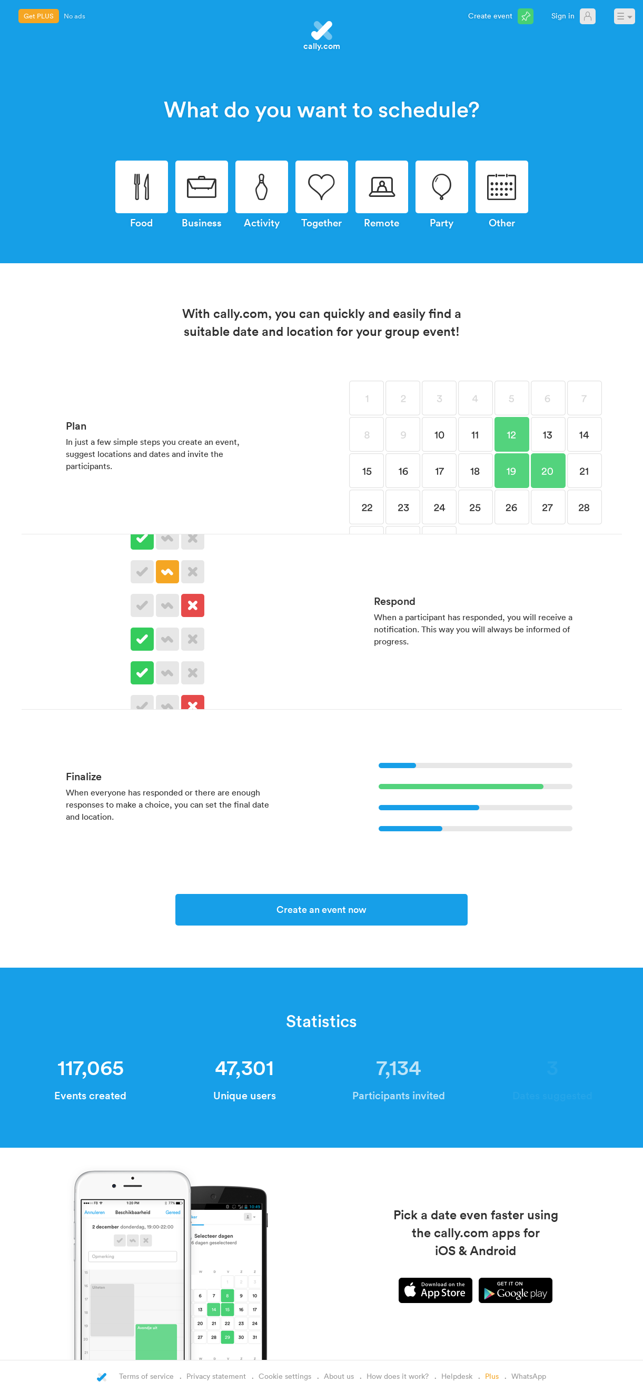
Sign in (563, 16)
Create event (490, 16)
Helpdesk (456, 1376)
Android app (515, 1290)
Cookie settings (285, 1376)
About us (339, 1376)
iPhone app (435, 1290)
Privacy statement (216, 1376)
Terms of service (146, 1376)
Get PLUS (39, 16)
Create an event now (321, 909)
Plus (492, 1376)
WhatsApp (528, 1376)
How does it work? (398, 1376)
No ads (74, 16)
